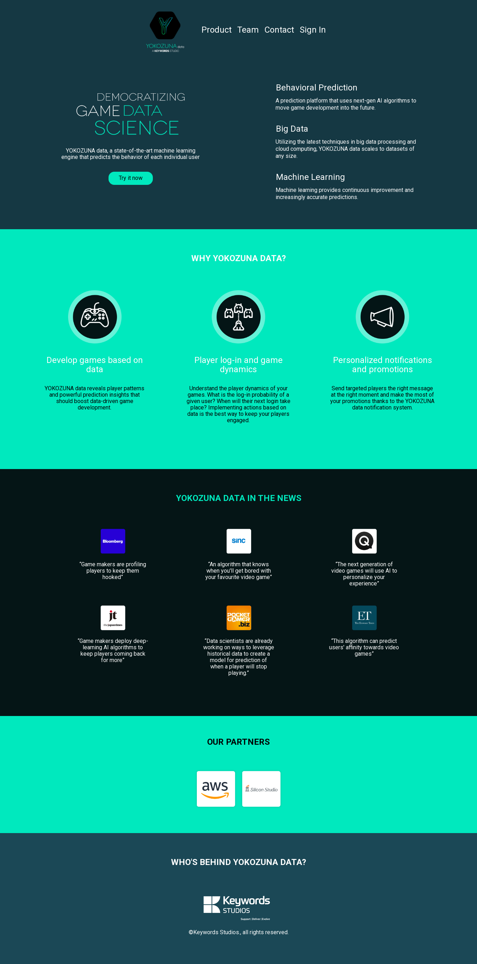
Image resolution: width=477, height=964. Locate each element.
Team (248, 30)
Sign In (313, 30)
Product (216, 30)
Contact (279, 30)
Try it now (131, 178)
